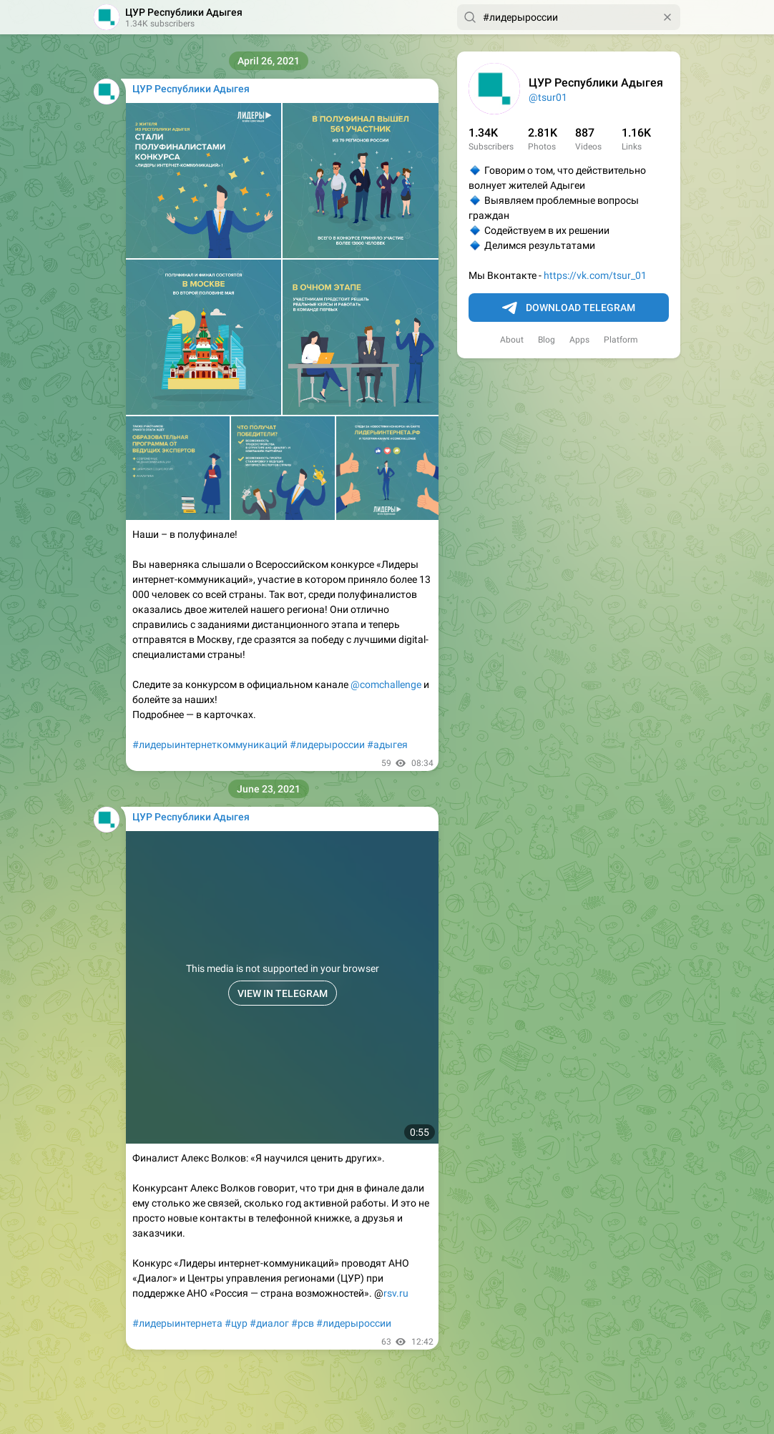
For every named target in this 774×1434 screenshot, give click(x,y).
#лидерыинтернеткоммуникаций (210, 744)
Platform (621, 340)
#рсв (302, 1323)
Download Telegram (568, 308)
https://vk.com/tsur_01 (595, 275)
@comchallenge (386, 684)
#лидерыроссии (327, 744)
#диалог (269, 1323)
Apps (579, 340)
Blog (546, 340)
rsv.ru (395, 1293)
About (512, 340)
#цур (236, 1323)
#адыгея (387, 744)
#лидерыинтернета (177, 1323)
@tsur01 (548, 97)
